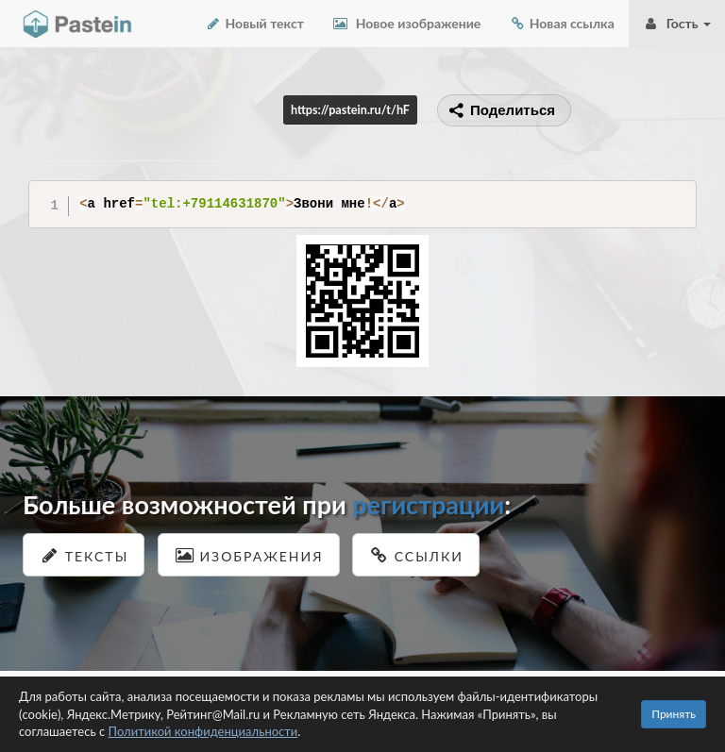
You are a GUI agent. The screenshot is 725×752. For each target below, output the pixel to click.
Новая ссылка (562, 23)
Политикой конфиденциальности (203, 731)
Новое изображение (406, 23)
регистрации (428, 504)
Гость (677, 23)
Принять (673, 714)
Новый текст (254, 23)
